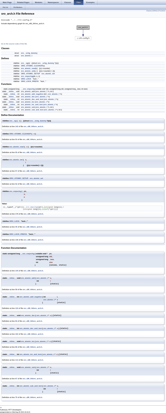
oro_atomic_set (27, 71)
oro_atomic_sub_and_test (32, 110)
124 (16, 308)
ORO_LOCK (26, 79)
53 (16, 139)
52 (16, 184)
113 (16, 360)
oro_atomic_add (28, 91)
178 (16, 214)
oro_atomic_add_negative (32, 94)
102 (16, 334)
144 (16, 271)
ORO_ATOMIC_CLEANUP (32, 66)
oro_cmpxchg (27, 76)
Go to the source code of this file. (14, 44)
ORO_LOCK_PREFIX (30, 81)
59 (16, 289)
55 (16, 152)
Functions (162, 11)
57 (16, 171)
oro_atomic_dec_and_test (32, 99)
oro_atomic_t (26, 56)
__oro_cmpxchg (28, 89)
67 (16, 379)
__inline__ (11, 91)
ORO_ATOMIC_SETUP (30, 74)
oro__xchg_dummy (29, 53)
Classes (148, 11)
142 (16, 126)
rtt (1, 408)
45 (16, 227)
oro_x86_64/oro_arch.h (33, 126)
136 (16, 240)
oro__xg (24, 63)
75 (16, 397)
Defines (155, 11)
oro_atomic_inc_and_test (32, 104)
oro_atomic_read (28, 68)
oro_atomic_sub (28, 107)
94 (16, 321)
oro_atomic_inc (27, 102)
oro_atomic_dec (28, 97)
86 (16, 347)
